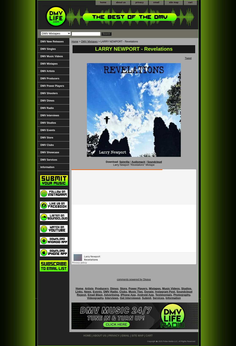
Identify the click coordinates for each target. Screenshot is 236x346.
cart (190, 2)
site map (173, 2)
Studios (186, 288)
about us (121, 2)
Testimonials (163, 294)
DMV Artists (47, 71)
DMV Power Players (52, 85)
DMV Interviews (49, 115)
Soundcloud (154, 161)
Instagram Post (165, 291)
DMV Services (48, 159)
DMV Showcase (49, 152)
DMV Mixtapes (89, 41)
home (103, 2)
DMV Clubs (47, 145)
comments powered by (134, 279)
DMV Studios (48, 122)
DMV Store (46, 137)
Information (47, 167)
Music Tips (136, 291)
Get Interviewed (130, 298)
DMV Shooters (49, 93)
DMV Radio (47, 108)
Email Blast (95, 294)
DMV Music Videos (51, 56)
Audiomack (138, 161)
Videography (95, 298)
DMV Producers (49, 78)
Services (158, 298)
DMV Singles (48, 48)
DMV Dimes (47, 100)
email (156, 2)
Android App (145, 294)
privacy (140, 2)
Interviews (111, 298)
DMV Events (47, 130)
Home (74, 41)
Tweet (188, 58)
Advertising (111, 294)
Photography (181, 294)
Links (78, 291)
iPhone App (128, 294)
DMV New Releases (52, 41)
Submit (146, 298)
